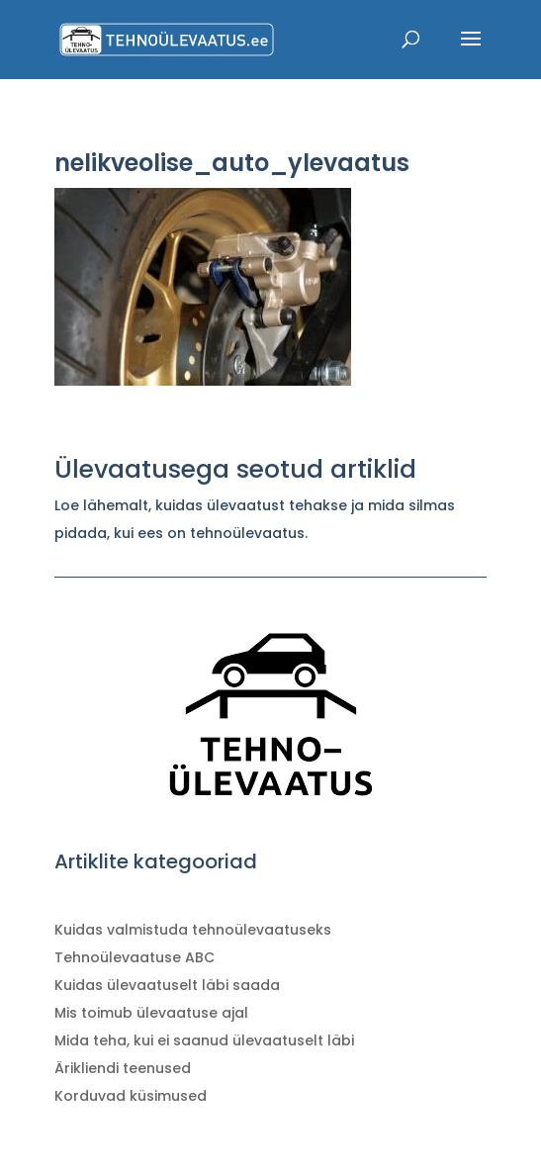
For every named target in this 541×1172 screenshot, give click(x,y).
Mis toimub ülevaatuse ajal (151, 1013)
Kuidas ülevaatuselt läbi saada (167, 985)
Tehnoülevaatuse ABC (134, 957)
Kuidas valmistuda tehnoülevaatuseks (192, 930)
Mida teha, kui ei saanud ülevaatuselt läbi (204, 1040)
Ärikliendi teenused (122, 1068)
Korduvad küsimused (130, 1096)
